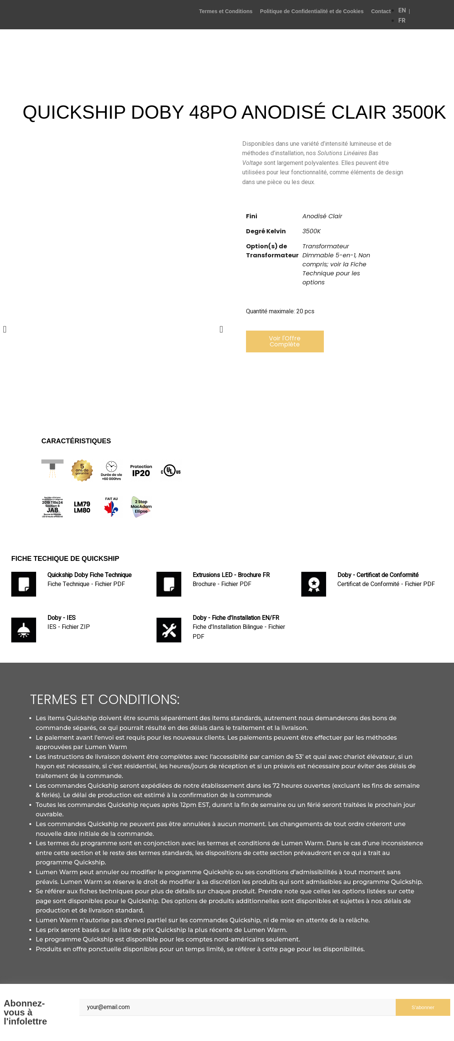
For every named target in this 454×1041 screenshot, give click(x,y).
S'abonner (422, 1007)
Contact (381, 11)
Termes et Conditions (225, 11)
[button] (285, 341)
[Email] (237, 1007)
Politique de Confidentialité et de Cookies (311, 11)
